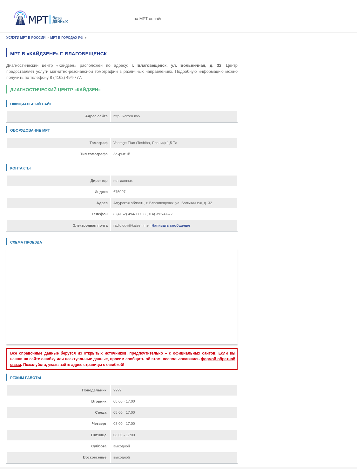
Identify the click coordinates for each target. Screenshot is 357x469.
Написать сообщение (171, 225)
